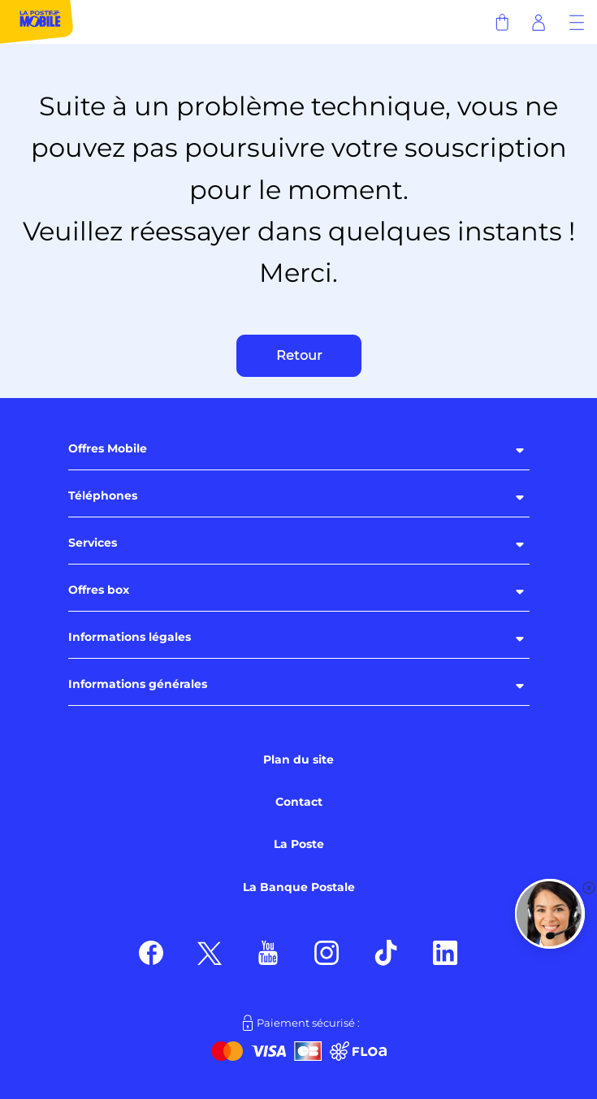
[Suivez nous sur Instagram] (327, 952)
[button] (550, 914)
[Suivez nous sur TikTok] (386, 952)
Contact (298, 801)
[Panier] (501, 22)
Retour (299, 355)
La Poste (299, 844)
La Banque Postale (299, 887)
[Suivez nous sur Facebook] (151, 952)
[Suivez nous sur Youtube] (268, 952)
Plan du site (298, 759)
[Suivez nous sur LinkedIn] (445, 952)
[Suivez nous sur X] (209, 952)
